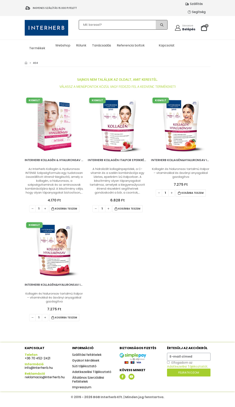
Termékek (37, 48)
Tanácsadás (101, 45)
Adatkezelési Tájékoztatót (187, 366)
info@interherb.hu (39, 367)
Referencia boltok (131, 45)
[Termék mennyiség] (38, 208)
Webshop (62, 45)
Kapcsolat (167, 45)
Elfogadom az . (187, 364)
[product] (54, 125)
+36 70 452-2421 (37, 358)
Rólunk (81, 45)
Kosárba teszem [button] (66, 208)
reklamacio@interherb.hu (45, 377)
